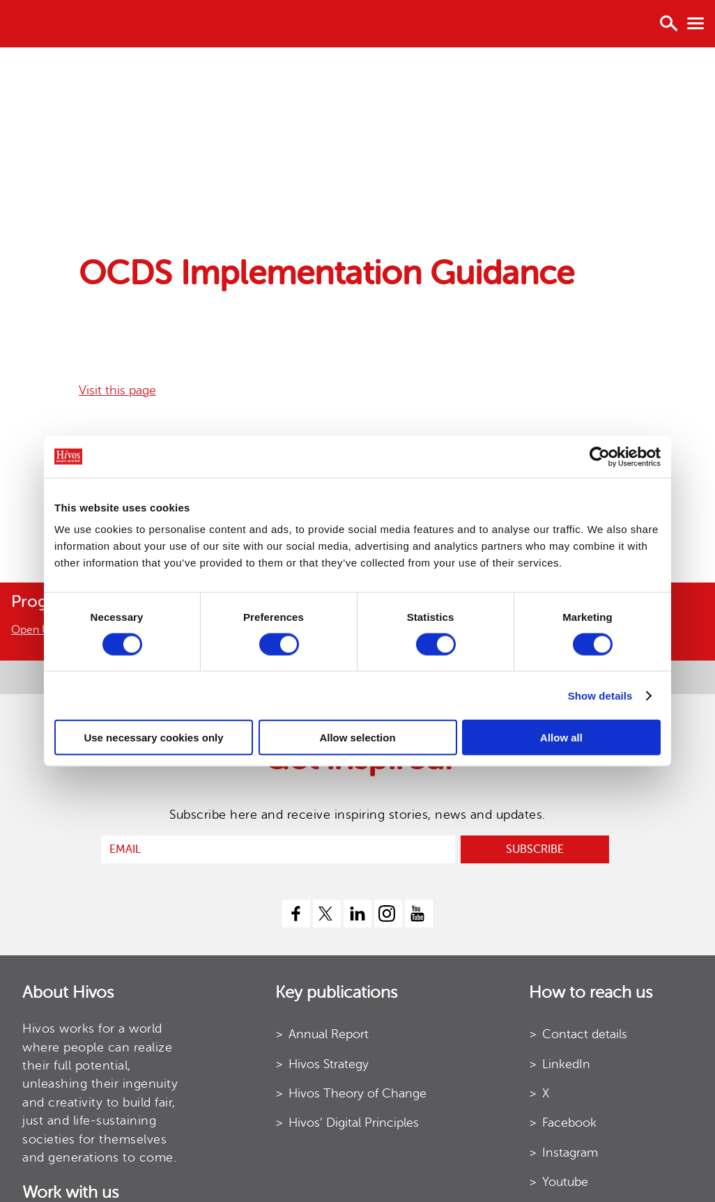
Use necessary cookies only (153, 737)
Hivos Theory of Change (357, 1093)
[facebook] (296, 913)
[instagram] (388, 913)
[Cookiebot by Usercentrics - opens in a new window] (600, 456)
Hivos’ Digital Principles (354, 1123)
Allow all (561, 737)
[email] (278, 849)
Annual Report (329, 1034)
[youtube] (419, 913)
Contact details (584, 1034)
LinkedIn (566, 1064)
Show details (600, 695)
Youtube (565, 1182)
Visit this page (117, 390)
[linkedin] (357, 913)
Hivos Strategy (329, 1064)
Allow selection (357, 737)
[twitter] (327, 913)
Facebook (569, 1123)
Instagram (570, 1152)
